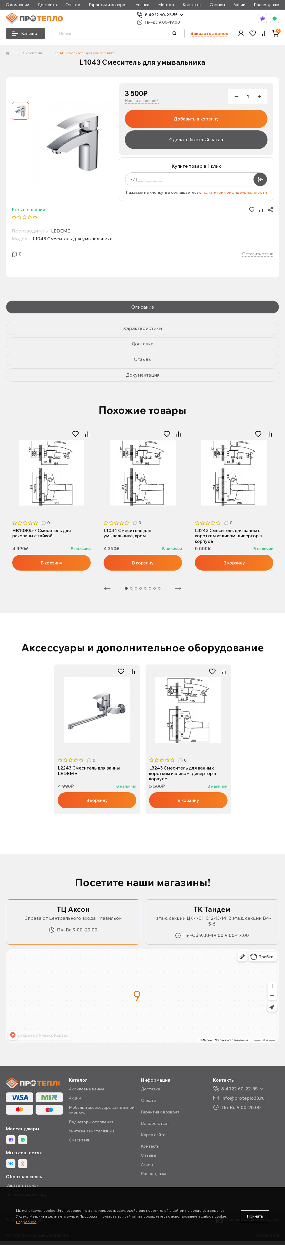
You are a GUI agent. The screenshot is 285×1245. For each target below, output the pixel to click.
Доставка (47, 4)
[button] (240, 33)
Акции (239, 4)
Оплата (72, 4)
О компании (17, 4)
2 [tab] (54, 508)
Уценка (142, 4)
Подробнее (26, 1222)
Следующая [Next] (178, 589)
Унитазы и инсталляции (91, 1132)
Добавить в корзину (196, 119)
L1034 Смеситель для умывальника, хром (128, 533)
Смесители (32, 53)
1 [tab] (48, 508)
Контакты (192, 4)
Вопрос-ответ (155, 1124)
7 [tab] (154, 589)
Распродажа (266, 4)
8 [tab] (159, 589)
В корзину (51, 563)
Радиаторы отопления (91, 1123)
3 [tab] (136, 589)
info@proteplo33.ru (243, 1099)
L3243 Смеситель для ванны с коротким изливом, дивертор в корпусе (230, 536)
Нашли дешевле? (142, 100)
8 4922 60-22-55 (161, 15)
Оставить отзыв (257, 253)
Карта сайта (153, 1136)
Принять (255, 1216)
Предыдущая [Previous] (107, 589)
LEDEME (60, 231)
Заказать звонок (209, 33)
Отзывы (217, 4)
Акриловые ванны (86, 1090)
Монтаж (166, 4)
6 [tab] (150, 589)
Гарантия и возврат (108, 4)
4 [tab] (140, 589)
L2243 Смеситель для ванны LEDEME (90, 771)
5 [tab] (145, 589)
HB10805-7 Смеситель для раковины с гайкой (42, 533)
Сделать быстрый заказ (196, 139)
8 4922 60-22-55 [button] (239, 1090)
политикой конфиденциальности (234, 192)
